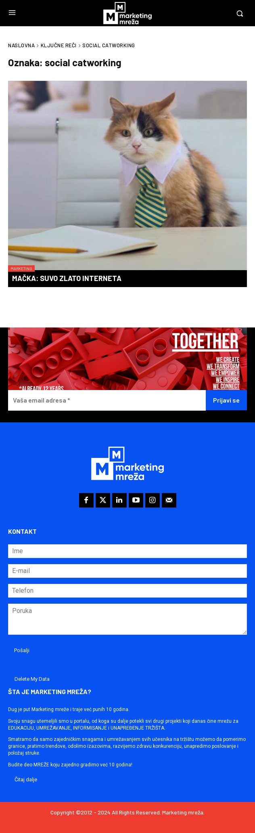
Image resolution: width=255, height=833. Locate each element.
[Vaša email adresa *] (107, 400)
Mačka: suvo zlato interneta (66, 278)
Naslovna (21, 45)
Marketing (21, 268)
